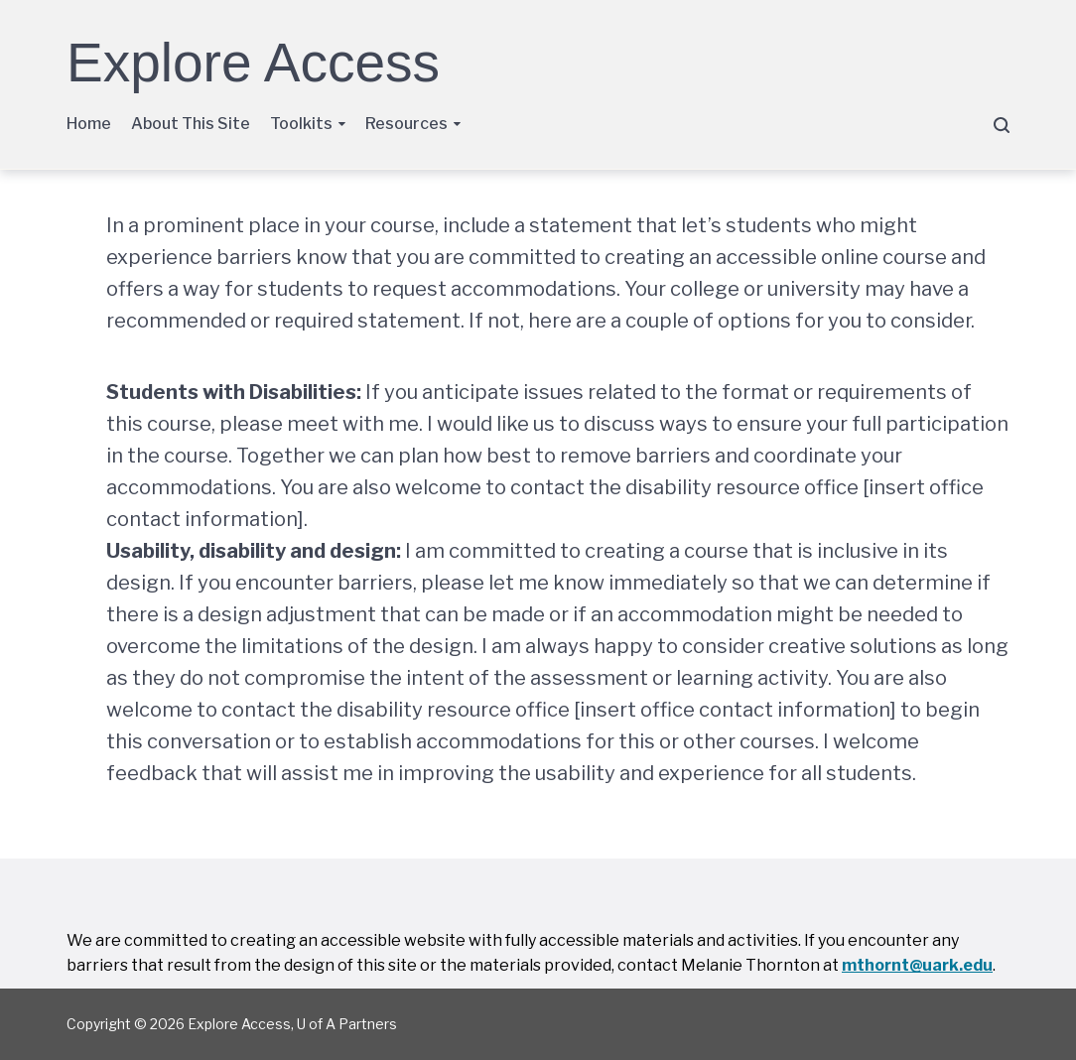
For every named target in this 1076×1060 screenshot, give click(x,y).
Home (89, 123)
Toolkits (301, 123)
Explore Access (253, 62)
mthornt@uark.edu (917, 965)
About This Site (190, 123)
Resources (406, 123)
